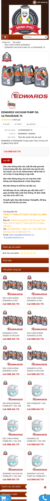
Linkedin (31, 124)
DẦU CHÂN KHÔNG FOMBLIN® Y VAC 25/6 (12, 439)
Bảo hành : (12, 137)
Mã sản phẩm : (10, 130)
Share (6, 124)
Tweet (18, 124)
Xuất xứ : (12, 134)
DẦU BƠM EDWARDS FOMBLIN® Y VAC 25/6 (12, 404)
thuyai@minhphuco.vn (14, 238)
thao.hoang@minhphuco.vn (21, 235)
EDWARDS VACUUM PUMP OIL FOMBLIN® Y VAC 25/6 (36, 455)
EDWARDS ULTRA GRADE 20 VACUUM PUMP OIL (11, 335)
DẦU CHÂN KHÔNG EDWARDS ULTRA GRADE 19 (11, 370)
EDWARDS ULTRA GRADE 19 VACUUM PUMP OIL (35, 370)
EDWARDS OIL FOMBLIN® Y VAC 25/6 (36, 439)
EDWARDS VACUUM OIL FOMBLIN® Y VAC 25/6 (13, 454)
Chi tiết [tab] (6, 161)
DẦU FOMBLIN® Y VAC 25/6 (36, 404)
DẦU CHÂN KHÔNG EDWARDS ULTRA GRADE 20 (11, 300)
